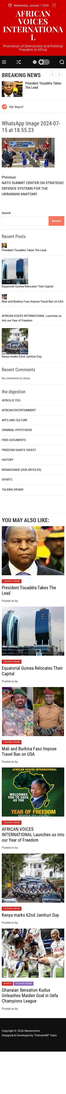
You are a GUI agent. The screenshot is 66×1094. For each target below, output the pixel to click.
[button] (59, 74)
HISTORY (7, 502)
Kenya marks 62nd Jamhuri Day (22, 399)
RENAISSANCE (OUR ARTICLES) (21, 512)
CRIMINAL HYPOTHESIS (17, 472)
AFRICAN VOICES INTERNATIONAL (33, 25)
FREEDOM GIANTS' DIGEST (19, 492)
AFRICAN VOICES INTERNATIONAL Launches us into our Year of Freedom (33, 877)
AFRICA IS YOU (11, 442)
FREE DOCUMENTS (14, 482)
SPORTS (7, 522)
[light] (40, 62)
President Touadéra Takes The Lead (24, 271)
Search (6, 213)
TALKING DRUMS (12, 532)
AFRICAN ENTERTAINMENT (19, 452)
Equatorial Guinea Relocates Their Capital (27, 307)
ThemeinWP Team (45, 1077)
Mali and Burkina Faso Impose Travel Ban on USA (32, 343)
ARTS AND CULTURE (14, 462)
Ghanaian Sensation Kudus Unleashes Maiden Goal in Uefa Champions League (30, 1038)
